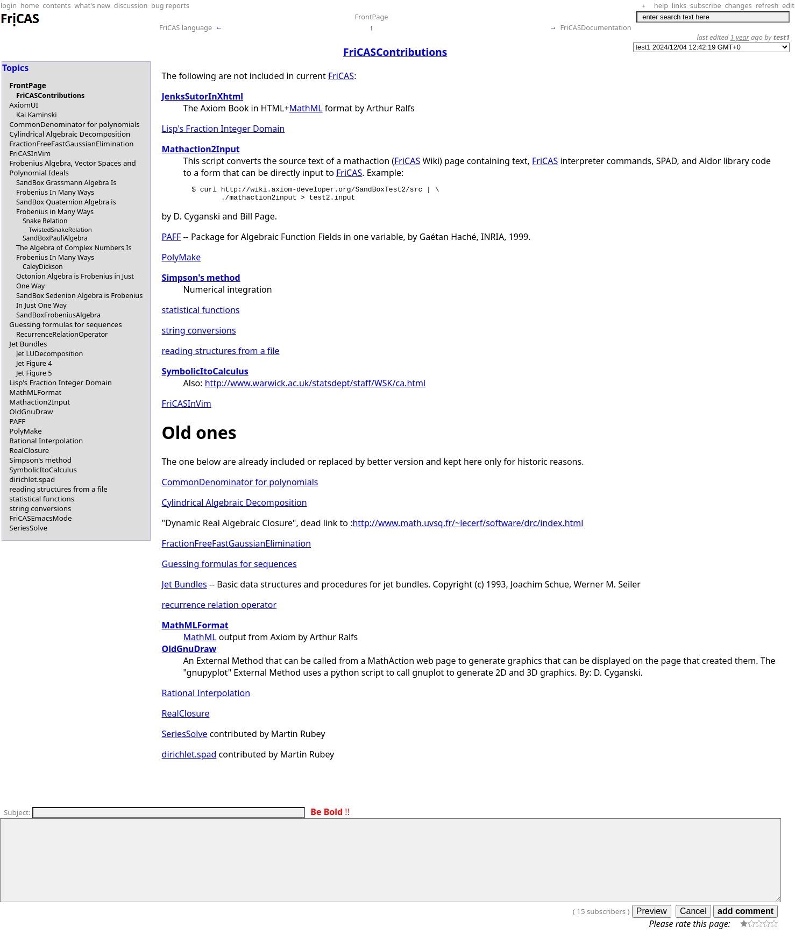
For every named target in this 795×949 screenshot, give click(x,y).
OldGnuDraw (31, 411)
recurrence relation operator (219, 608)
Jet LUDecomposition (49, 353)
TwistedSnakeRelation (60, 229)
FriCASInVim (30, 153)
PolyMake (25, 431)
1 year (739, 37)
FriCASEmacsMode (40, 518)
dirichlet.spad (32, 479)
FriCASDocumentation (595, 27)
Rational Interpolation (46, 440)
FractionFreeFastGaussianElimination (71, 143)
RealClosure (29, 450)
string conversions (40, 508)
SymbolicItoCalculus (43, 469)
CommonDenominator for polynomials (74, 124)
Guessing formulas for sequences (65, 324)
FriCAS (341, 76)
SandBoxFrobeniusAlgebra (58, 315)
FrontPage (371, 17)
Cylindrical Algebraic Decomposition (69, 134)
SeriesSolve (28, 528)
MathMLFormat (35, 392)
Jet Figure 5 (34, 373)
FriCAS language (185, 27)
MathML (306, 108)
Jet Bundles (28, 344)
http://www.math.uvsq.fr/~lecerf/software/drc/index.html (467, 526)
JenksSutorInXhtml (203, 96)
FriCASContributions (50, 95)
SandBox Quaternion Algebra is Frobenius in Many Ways (66, 206)
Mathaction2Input (39, 402)
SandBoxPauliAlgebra (55, 238)
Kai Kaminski (36, 114)
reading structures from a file (58, 489)
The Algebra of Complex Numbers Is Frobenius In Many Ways (74, 252)
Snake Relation (45, 220)
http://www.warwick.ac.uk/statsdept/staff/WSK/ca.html (315, 386)
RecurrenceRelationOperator (62, 334)
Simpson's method (40, 460)
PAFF (17, 421)
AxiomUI (23, 105)
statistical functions (41, 499)
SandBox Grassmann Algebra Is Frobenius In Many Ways (66, 187)
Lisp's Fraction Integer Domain (60, 382)
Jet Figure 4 (34, 363)
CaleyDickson (43, 266)
